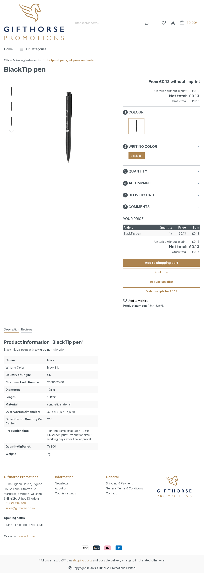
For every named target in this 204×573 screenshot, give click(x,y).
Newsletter (62, 483)
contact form (26, 536)
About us (61, 488)
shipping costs (82, 560)
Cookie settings (65, 493)
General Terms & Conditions (124, 488)
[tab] (11, 329)
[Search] (146, 23)
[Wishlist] (163, 23)
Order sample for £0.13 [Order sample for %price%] (161, 291)
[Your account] (173, 23)
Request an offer (161, 281)
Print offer (162, 272)
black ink (136, 155)
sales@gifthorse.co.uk (20, 508)
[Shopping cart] (189, 23)
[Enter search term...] (107, 23)
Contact (111, 493)
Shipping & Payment (119, 483)
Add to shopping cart (161, 263)
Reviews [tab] (26, 329)
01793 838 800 (16, 503)
